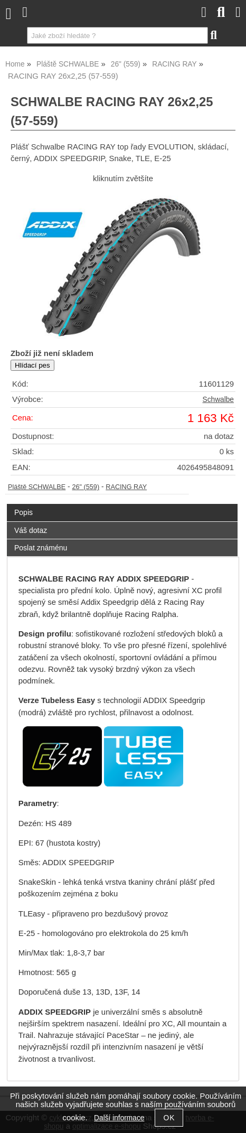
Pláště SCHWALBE (36, 487)
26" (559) (85, 487)
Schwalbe (218, 400)
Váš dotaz (30, 530)
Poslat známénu (40, 548)
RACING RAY (126, 487)
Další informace (119, 1118)
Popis (23, 512)
